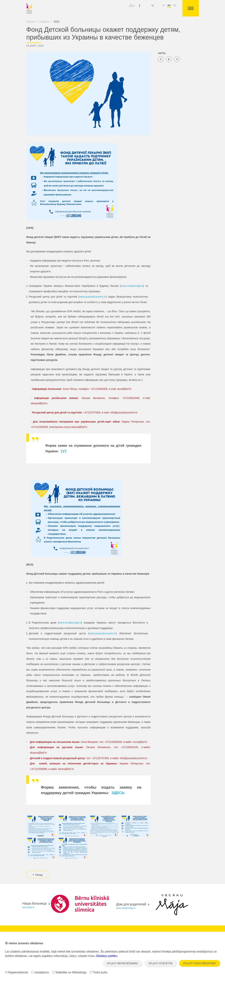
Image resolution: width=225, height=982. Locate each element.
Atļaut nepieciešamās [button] (122, 963)
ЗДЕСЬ (117, 793)
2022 (56, 21)
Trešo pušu (98, 972)
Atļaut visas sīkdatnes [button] (199, 963)
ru (169, 5)
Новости (44, 21)
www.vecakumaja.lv (132, 285)
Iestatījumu (40, 972)
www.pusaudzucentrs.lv (92, 296)
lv (163, 5)
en (174, 5)
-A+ (131, 5)
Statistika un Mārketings (69, 972)
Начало (30, 21)
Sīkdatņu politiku (106, 955)
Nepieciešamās (16, 972)
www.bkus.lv (28, 907)
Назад (37, 874)
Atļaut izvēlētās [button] (161, 963)
